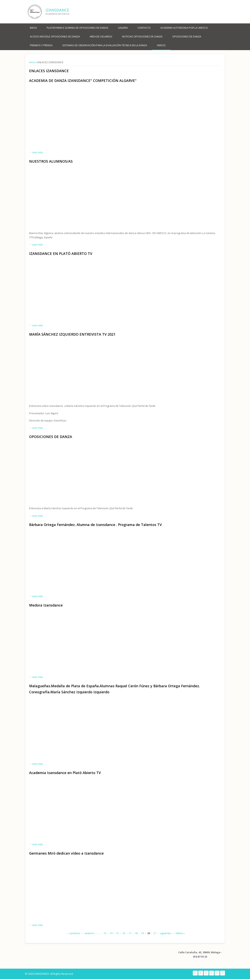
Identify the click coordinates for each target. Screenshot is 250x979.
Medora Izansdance (46, 605)
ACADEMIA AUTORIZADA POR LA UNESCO (184, 27)
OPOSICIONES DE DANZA (186, 36)
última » (180, 933)
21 (155, 933)
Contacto (144, 27)
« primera (74, 933)
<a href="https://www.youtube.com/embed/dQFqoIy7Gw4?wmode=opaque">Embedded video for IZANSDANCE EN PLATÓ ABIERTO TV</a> (70, 291)
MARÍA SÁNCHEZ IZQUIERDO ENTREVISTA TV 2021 (72, 334)
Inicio (33, 27)
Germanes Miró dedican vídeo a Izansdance (66, 853)
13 (105, 933)
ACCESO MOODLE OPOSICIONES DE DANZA (55, 36)
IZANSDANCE (57, 10)
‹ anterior (88, 933)
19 (142, 933)
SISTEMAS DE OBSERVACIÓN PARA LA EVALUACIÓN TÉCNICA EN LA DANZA (104, 45)
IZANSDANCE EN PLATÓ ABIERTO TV (60, 253)
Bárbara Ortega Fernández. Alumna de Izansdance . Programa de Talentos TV (95, 524)
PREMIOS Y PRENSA (41, 45)
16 (123, 933)
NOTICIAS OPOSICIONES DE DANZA (142, 36)
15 (117, 933)
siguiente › (166, 933)
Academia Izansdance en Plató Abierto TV (65, 772)
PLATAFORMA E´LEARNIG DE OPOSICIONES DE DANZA (77, 27)
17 (130, 933)
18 (136, 933)
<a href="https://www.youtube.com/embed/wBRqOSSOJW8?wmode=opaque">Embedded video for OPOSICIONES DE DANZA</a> (70, 474)
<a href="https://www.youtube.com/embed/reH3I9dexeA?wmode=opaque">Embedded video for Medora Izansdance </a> (70, 643)
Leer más (37, 152)
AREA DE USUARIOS (101, 36)
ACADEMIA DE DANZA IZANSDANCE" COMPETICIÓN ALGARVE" (83, 80)
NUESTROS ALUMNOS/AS (51, 161)
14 (111, 933)
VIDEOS (161, 45)
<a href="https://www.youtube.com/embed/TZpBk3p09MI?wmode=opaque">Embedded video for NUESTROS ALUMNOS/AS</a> (70, 199)
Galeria (123, 27)
